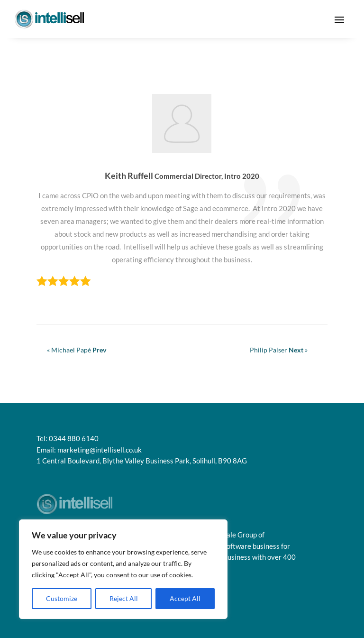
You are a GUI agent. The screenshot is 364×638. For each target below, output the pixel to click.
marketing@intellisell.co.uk (99, 449)
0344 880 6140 (74, 438)
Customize (61, 598)
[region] (123, 569)
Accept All (185, 598)
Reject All (123, 598)
